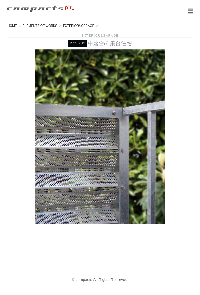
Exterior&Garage (99, 35)
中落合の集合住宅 (110, 43)
